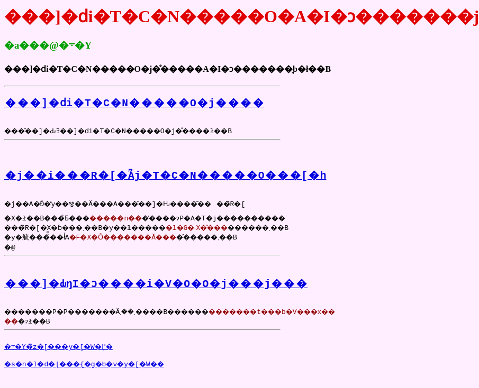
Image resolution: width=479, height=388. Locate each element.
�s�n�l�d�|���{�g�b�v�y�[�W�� (95, 376)
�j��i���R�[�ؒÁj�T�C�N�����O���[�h (165, 179)
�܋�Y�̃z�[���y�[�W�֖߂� (66, 357)
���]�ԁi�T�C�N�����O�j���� (134, 102)
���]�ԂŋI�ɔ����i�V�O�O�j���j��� (156, 291)
